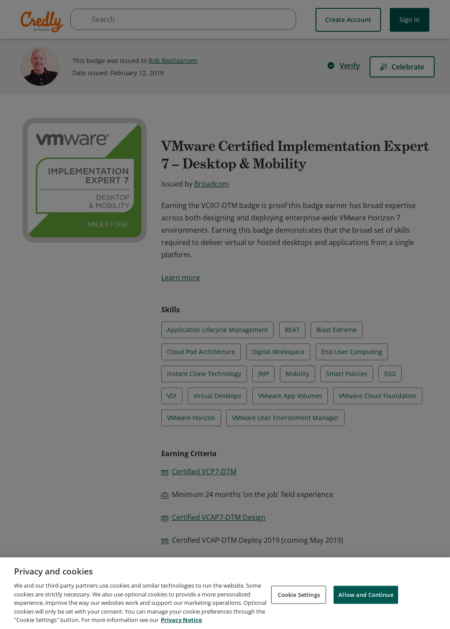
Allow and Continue (365, 599)
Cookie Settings (299, 599)
